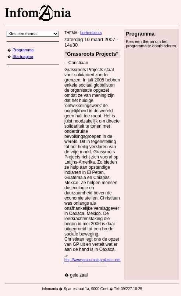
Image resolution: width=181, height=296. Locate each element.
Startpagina (23, 56)
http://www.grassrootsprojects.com (92, 260)
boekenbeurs (91, 33)
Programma (23, 50)
